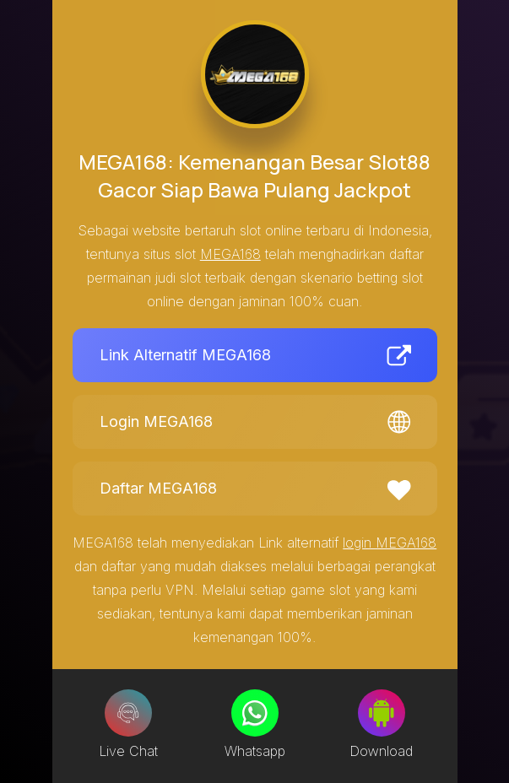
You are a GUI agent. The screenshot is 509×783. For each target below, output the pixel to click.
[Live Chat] (128, 713)
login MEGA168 (389, 542)
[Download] (381, 713)
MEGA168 (230, 254)
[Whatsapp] (255, 713)
